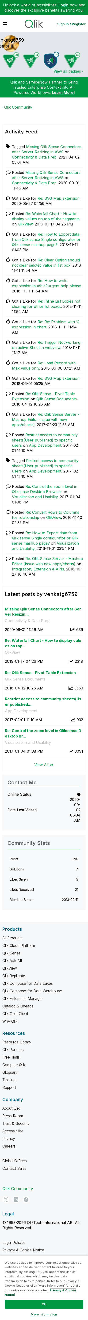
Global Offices (14, 1160)
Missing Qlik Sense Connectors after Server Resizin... (43, 612)
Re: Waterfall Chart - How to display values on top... (43, 643)
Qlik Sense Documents (56, 399)
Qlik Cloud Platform (18, 945)
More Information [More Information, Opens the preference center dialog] (44, 1314)
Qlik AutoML (12, 960)
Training (8, 1079)
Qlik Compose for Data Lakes (27, 983)
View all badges (67, 71)
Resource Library (16, 1042)
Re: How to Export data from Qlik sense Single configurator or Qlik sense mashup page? (46, 239)
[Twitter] (5, 1199)
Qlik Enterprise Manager (22, 998)
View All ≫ (44, 764)
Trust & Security (16, 1123)
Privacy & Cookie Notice (23, 1250)
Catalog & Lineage (18, 1006)
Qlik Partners (13, 1049)
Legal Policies (14, 1242)
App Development (45, 445)
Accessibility (12, 1131)
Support (9, 1087)
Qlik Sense (11, 953)
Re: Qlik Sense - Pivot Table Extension (40, 672)
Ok (44, 1304)
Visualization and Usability (35, 496)
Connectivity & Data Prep (34, 157)
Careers (8, 1146)
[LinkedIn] (15, 1199)
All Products (12, 938)
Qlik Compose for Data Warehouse (32, 991)
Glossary (9, 1072)
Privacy (8, 1138)
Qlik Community (18, 107)
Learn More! (63, 92)
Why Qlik (9, 1021)
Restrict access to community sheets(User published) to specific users (45, 440)
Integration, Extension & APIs (38, 569)
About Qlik (11, 1108)
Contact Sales (14, 1168)
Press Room (12, 1115)
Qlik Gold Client (15, 1013)
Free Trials (11, 1057)
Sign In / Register (71, 24)
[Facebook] (26, 1199)
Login (63, 5)
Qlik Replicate (13, 975)
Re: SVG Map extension (59, 198)
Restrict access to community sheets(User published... (43, 702)
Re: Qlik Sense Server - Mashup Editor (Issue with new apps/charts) (45, 419)
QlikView (25, 224)
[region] (44, 1287)
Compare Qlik (13, 1064)
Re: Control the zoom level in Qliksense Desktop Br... (43, 733)
